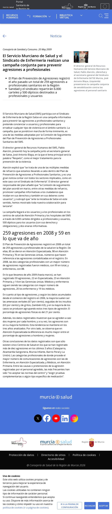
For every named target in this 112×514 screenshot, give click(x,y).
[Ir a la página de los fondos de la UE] (105, 7)
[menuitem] (16, 16)
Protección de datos (21, 455)
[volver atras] (4, 36)
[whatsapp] (16, 105)
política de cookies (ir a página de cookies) (26, 507)
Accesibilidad (56, 459)
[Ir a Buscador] (101, 16)
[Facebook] (10, 105)
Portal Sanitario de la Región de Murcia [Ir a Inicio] (22, 7)
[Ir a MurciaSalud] (8, 7)
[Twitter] (5, 105)
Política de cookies (84, 455)
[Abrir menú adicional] (106, 16)
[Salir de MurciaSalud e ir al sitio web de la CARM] (93, 442)
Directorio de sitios (53, 455)
